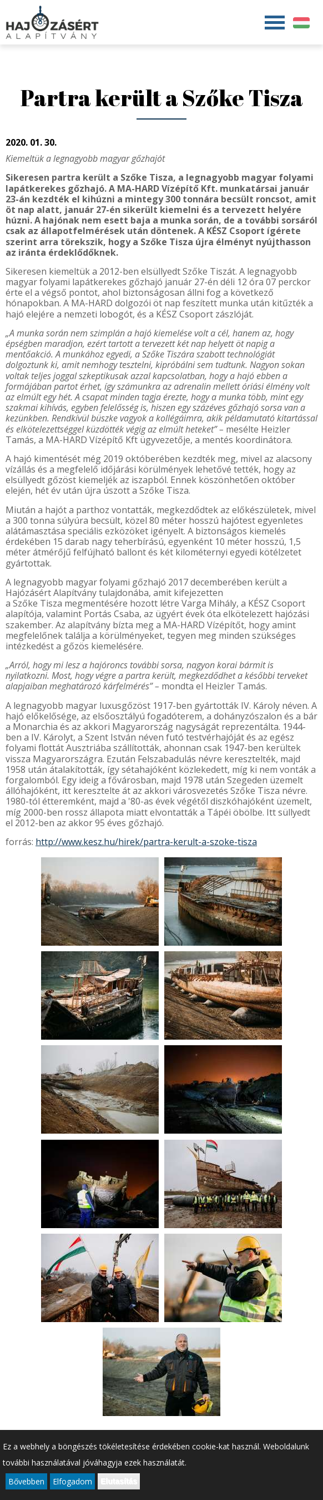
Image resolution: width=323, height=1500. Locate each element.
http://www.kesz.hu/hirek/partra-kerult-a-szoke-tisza (146, 842)
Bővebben (26, 1482)
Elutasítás (118, 1481)
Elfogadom (72, 1482)
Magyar (301, 22)
